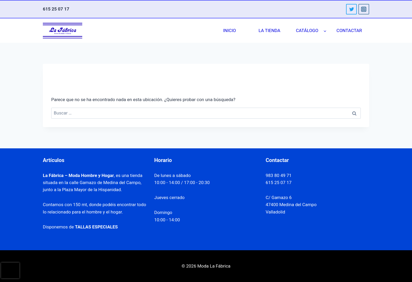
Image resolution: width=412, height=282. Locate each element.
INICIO (229, 30)
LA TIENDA (269, 30)
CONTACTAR (349, 30)
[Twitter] (351, 9)
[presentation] (10, 270)
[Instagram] (363, 9)
